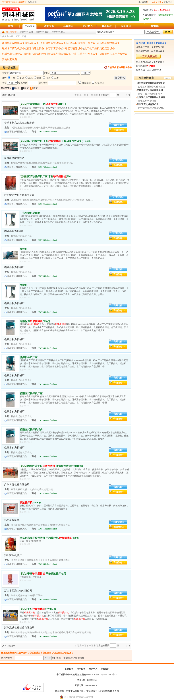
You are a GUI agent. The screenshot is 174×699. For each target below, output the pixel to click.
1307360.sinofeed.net (47, 240)
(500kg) (30, 502)
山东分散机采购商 (30, 213)
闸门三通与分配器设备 (85, 54)
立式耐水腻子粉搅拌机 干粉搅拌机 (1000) (49, 538)
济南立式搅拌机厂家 (31, 393)
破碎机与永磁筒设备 (59, 54)
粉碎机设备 (32, 43)
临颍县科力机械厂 (14, 231)
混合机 (81, 658)
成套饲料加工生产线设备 (113, 54)
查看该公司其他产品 (17, 131)
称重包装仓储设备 (12, 54)
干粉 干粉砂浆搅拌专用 (46, 573)
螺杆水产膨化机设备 (13, 48)
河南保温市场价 (35, 321)
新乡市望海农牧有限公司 (18, 590)
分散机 (23, 285)
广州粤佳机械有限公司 (17, 484)
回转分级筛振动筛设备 (53, 43)
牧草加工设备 (53, 48)
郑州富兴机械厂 (13, 520)
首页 (17, 36)
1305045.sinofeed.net (47, 204)
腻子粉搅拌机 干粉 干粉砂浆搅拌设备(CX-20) (58, 141)
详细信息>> (119, 130)
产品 (24, 36)
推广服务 (81, 669)
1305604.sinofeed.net (47, 636)
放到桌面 (32, 2)
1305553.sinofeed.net (47, 529)
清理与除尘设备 (35, 48)
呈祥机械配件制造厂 (15, 158)
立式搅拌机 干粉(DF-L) (46, 104)
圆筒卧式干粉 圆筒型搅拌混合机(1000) (55, 466)
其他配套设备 (9, 59)
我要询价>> (119, 125)
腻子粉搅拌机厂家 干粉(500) (49, 176)
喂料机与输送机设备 (35, 54)
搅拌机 (23, 249)
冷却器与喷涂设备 (72, 48)
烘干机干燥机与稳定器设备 (99, 48)
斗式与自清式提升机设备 (81, 43)
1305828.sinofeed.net (47, 493)
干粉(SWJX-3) (41, 609)
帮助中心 (167, 2)
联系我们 (105, 669)
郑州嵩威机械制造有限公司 (19, 627)
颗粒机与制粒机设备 (13, 43)
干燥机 (66, 658)
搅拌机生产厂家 (29, 357)
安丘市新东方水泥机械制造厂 (20, 122)
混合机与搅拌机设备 (108, 43)
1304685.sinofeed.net (47, 599)
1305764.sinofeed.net (47, 167)
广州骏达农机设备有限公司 (19, 195)
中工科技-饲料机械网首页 (14, 2)
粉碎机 (74, 658)
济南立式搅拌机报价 (31, 429)
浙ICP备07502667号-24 (107, 674)
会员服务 (157, 2)
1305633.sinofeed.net (47, 131)
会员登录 (142, 2)
